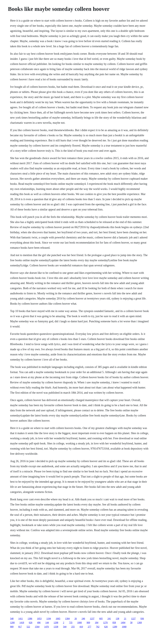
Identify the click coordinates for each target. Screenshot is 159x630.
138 (117, 618)
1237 (92, 618)
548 (12, 618)
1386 (30, 618)
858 (114, 622)
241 (109, 618)
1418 (21, 622)
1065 (58, 618)
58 (131, 622)
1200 (12, 622)
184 (96, 622)
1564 (37, 626)
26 (76, 618)
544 (64, 626)
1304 (67, 618)
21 (125, 618)
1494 (123, 622)
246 (83, 618)
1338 (56, 626)
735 (70, 622)
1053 (39, 618)
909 (88, 622)
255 (73, 626)
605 (101, 618)
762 (97, 626)
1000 (79, 622)
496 (39, 622)
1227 (133, 618)
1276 (105, 622)
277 (89, 626)
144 (47, 622)
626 (30, 622)
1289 (114, 626)
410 (81, 626)
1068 (124, 626)
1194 (48, 618)
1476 (46, 626)
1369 (139, 622)
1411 (20, 618)
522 (28, 626)
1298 (56, 622)
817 (20, 626)
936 (142, 618)
